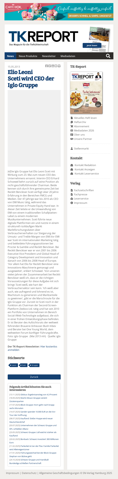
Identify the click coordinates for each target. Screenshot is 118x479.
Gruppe (35, 365)
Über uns (79, 134)
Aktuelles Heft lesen (85, 118)
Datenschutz (29, 473)
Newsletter (49, 56)
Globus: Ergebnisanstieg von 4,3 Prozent (39, 394)
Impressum (80, 203)
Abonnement (81, 126)
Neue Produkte (28, 56)
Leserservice (81, 198)
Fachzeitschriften (84, 190)
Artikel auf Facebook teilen (46, 66)
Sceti (24, 365)
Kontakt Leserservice (87, 173)
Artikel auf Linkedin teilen (53, 66)
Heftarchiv (80, 122)
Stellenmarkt (81, 148)
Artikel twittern (49, 66)
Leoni (14, 365)
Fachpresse (80, 194)
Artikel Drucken (59, 66)
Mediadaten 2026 (84, 130)
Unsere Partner (83, 139)
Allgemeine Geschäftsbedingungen (59, 473)
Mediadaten (68, 56)
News (10, 56)
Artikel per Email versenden (56, 66)
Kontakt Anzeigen (85, 169)
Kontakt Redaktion (85, 165)
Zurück (34, 377)
